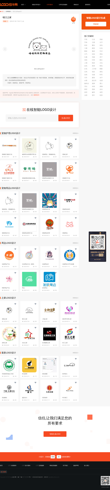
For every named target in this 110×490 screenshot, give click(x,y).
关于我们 (65, 465)
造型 (85, 92)
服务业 (86, 83)
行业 (93, 39)
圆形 (93, 48)
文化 (101, 63)
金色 (85, 66)
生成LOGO (66, 118)
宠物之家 (65, 154)
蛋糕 (93, 89)
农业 (101, 89)
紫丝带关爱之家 (66, 319)
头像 (85, 57)
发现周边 (44, 288)
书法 (85, 86)
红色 (101, 48)
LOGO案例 (50, 4)
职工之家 (65, 342)
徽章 (93, 92)
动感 (93, 75)
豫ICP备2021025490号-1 (25, 477)
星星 (93, 66)
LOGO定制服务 (63, 4)
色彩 (93, 72)
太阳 (85, 95)
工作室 (94, 69)
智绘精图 (44, 374)
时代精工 (65, 397)
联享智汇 (65, 374)
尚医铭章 (44, 397)
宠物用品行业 (46, 209)
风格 (101, 39)
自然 (85, 75)
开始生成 (95, 24)
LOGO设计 (8, 11)
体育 (101, 92)
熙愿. (5, 21)
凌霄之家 (4, 342)
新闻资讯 (87, 4)
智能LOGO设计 (36, 4)
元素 (93, 42)
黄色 (101, 72)
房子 (101, 57)
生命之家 (24, 342)
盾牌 (93, 83)
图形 (85, 51)
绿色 (93, 54)
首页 (22, 4)
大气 (85, 54)
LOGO (14, 77)
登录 (108, 4)
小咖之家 (44, 319)
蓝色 (101, 45)
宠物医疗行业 (66, 178)
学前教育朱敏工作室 (7, 374)
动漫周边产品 (6, 264)
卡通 (85, 48)
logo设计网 (13, 477)
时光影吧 (24, 374)
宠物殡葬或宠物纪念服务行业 (30, 178)
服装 (93, 77)
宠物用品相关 (66, 209)
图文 (101, 60)
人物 (85, 63)
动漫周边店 (45, 264)
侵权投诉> (36, 95)
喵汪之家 (24, 319)
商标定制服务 (53, 465)
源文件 (94, 80)
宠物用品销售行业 (27, 233)
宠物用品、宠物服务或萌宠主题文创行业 (53, 154)
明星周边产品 (6, 288)
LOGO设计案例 (26, 465)
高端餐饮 (4, 397)
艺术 (101, 51)
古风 (85, 72)
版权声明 (76, 465)
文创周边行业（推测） (28, 264)
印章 (93, 60)
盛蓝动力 (24, 397)
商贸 (85, 89)
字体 (85, 42)
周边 (23, 288)
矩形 (101, 95)
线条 (93, 63)
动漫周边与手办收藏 (68, 264)
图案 (101, 69)
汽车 (85, 77)
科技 (85, 45)
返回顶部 (97, 259)
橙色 (101, 66)
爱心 (101, 83)
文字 (101, 42)
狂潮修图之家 (46, 342)
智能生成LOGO (55, 434)
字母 (85, 39)
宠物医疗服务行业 (7, 154)
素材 (93, 51)
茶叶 (93, 95)
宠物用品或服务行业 (48, 178)
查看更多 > (76, 133)
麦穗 (101, 86)
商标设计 (76, 4)
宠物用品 (65, 233)
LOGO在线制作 (12, 465)
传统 (85, 60)
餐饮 (93, 45)
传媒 (93, 57)
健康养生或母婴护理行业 (29, 154)
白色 (85, 69)
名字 (101, 77)
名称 (93, 86)
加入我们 (86, 465)
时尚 (101, 75)
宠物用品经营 (46, 233)
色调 (101, 80)
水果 (85, 80)
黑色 (101, 54)
